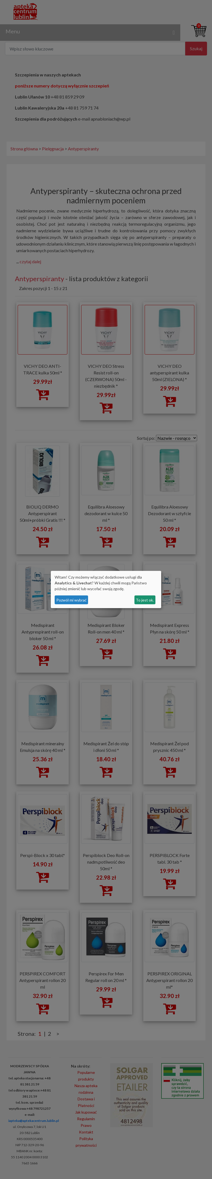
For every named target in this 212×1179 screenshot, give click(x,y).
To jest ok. (145, 600)
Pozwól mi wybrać (71, 600)
